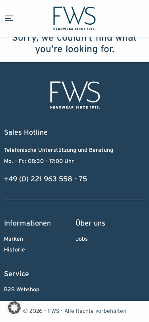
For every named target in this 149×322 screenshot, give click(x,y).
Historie (14, 250)
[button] (14, 307)
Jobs (81, 239)
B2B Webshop (21, 290)
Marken (13, 239)
